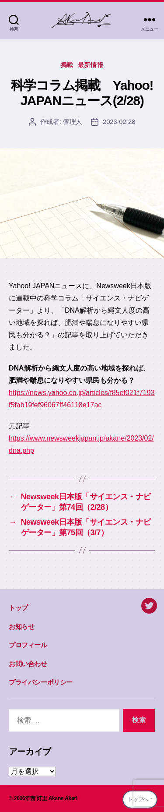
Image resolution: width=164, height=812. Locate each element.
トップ (18, 607)
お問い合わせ (28, 663)
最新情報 (90, 64)
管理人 (72, 121)
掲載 (67, 64)
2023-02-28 (119, 121)
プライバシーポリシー (41, 682)
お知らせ (21, 626)
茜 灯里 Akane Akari (53, 798)
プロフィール (28, 645)
